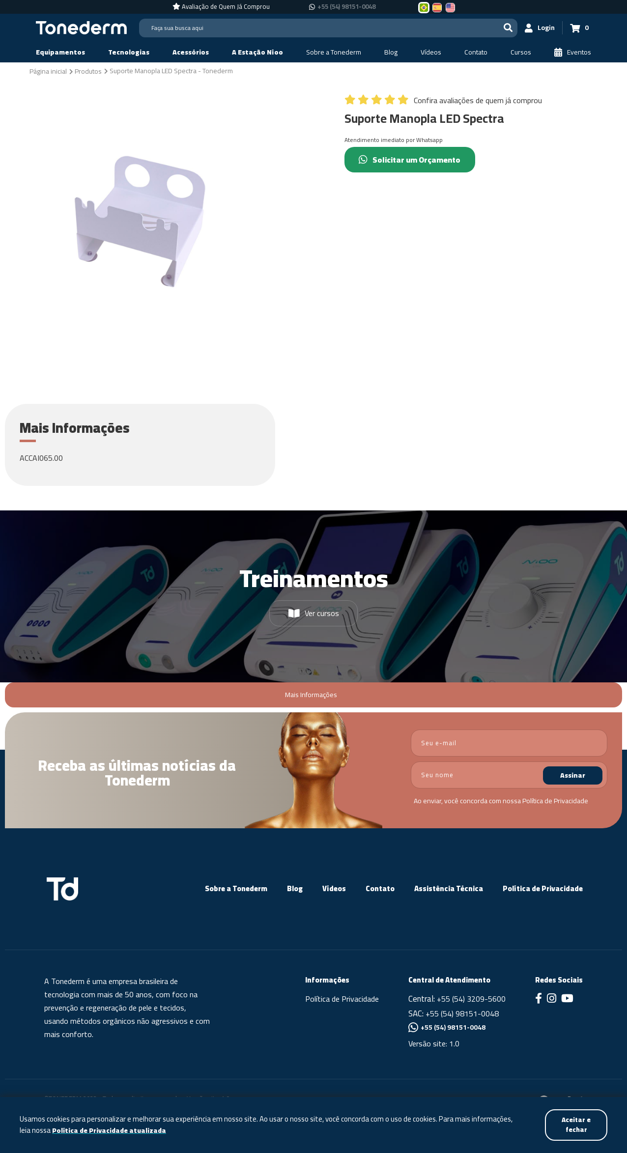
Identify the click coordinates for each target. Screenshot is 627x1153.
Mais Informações (311, 694)
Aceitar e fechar (575, 1124)
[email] (509, 743)
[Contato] (475, 52)
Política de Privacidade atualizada (111, 1130)
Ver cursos (313, 613)
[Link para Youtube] (567, 999)
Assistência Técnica (448, 888)
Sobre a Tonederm (236, 888)
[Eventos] (572, 52)
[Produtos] (88, 70)
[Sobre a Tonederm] (333, 52)
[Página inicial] (48, 70)
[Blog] (390, 52)
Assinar (572, 775)
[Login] (540, 27)
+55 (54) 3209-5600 (471, 998)
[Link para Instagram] (551, 999)
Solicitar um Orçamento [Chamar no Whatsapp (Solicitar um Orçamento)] (412, 159)
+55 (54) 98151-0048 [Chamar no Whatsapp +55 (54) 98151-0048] (346, 7)
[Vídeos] (431, 52)
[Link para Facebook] (538, 999)
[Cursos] (521, 52)
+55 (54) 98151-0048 (462, 1013)
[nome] (509, 774)
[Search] (328, 28)
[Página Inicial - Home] (81, 27)
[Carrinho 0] (579, 27)
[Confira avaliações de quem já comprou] (443, 102)
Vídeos (334, 888)
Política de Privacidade (555, 800)
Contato (380, 888)
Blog (295, 888)
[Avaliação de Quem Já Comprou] (221, 7)
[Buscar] (508, 28)
